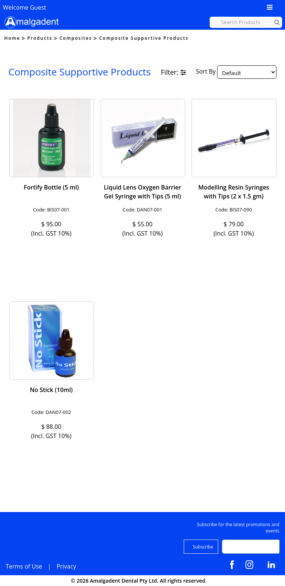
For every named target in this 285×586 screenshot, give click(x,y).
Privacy (66, 566)
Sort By (206, 72)
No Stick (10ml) (51, 390)
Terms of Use (24, 566)
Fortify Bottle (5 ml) (51, 187)
